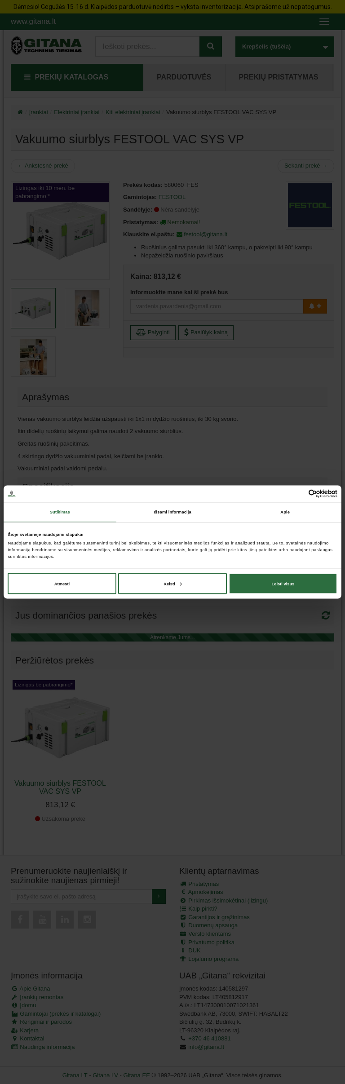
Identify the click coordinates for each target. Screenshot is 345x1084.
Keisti (173, 583)
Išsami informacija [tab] (172, 512)
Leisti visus (282, 583)
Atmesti (62, 583)
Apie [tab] (285, 512)
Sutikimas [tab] (60, 512)
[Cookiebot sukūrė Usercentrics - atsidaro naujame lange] (298, 493)
